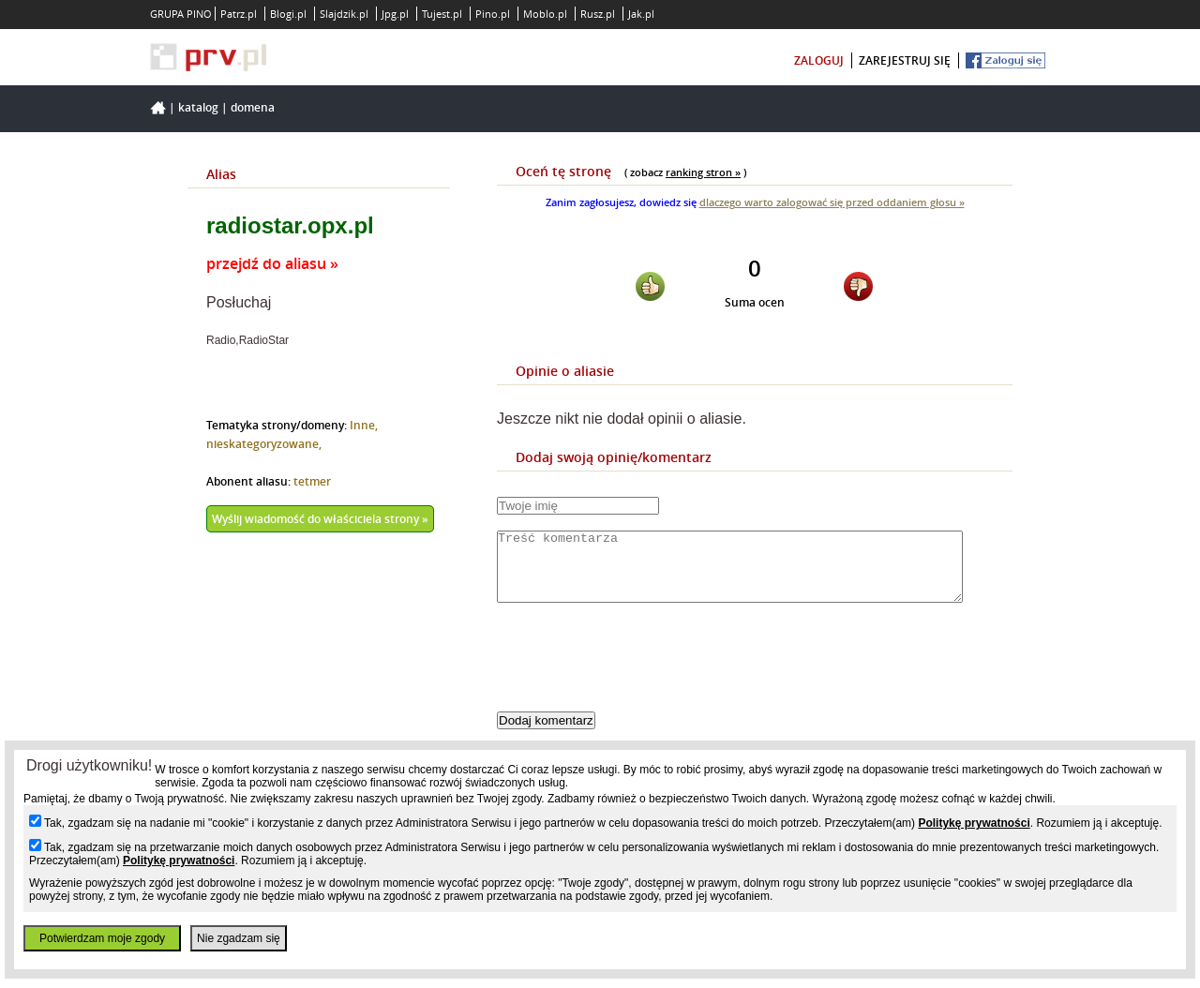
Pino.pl (492, 14)
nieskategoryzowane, (264, 444)
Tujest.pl (442, 14)
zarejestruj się (905, 60)
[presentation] (639, 673)
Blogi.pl (288, 14)
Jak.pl (641, 14)
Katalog (198, 107)
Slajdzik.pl (344, 14)
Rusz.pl (597, 14)
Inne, (364, 425)
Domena (253, 107)
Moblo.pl (545, 14)
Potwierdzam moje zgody (102, 938)
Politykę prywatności (973, 823)
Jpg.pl (395, 14)
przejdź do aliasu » (272, 263)
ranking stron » (703, 172)
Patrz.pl (238, 14)
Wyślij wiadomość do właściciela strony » (320, 519)
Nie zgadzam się (238, 938)
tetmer (312, 481)
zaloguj (819, 60)
